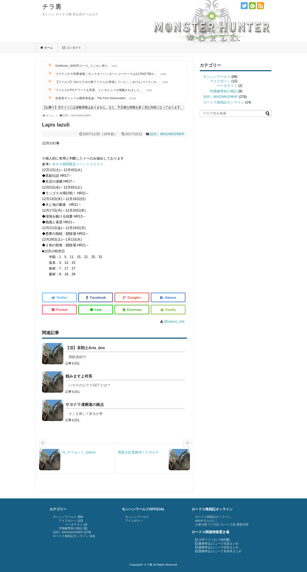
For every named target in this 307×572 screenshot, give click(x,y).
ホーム (48, 47)
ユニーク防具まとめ (225, 547)
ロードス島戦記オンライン (223, 102)
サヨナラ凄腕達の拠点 (84, 404)
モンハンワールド (216, 76)
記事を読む (72, 363)
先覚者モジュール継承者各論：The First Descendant (90, 98)
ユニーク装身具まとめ (227, 551)
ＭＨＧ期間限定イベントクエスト (77, 164)
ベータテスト (227, 85)
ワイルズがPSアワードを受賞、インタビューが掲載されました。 (99, 90)
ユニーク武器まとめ (225, 543)
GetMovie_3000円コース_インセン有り (81, 65)
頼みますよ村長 (78, 376)
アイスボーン (220, 81)
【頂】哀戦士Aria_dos (85, 348)
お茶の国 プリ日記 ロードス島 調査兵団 (221, 524)
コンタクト (73, 47)
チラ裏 (52, 6)
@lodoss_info (174, 321)
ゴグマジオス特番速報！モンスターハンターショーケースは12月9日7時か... (106, 73)
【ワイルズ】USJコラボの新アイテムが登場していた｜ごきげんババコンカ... (107, 82)
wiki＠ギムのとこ (206, 520)
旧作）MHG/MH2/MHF (167, 134)
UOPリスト (206, 539)
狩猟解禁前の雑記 (223, 91)
